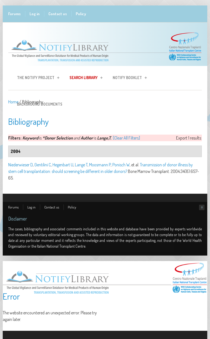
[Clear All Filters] (126, 138)
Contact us (57, 13)
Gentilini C (42, 164)
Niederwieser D (20, 164)
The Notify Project (36, 78)
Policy (81, 13)
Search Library (84, 78)
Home (13, 102)
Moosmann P (100, 164)
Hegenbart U (62, 164)
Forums (14, 13)
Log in (35, 13)
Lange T (81, 164)
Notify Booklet (128, 78)
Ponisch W (121, 164)
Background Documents (39, 104)
